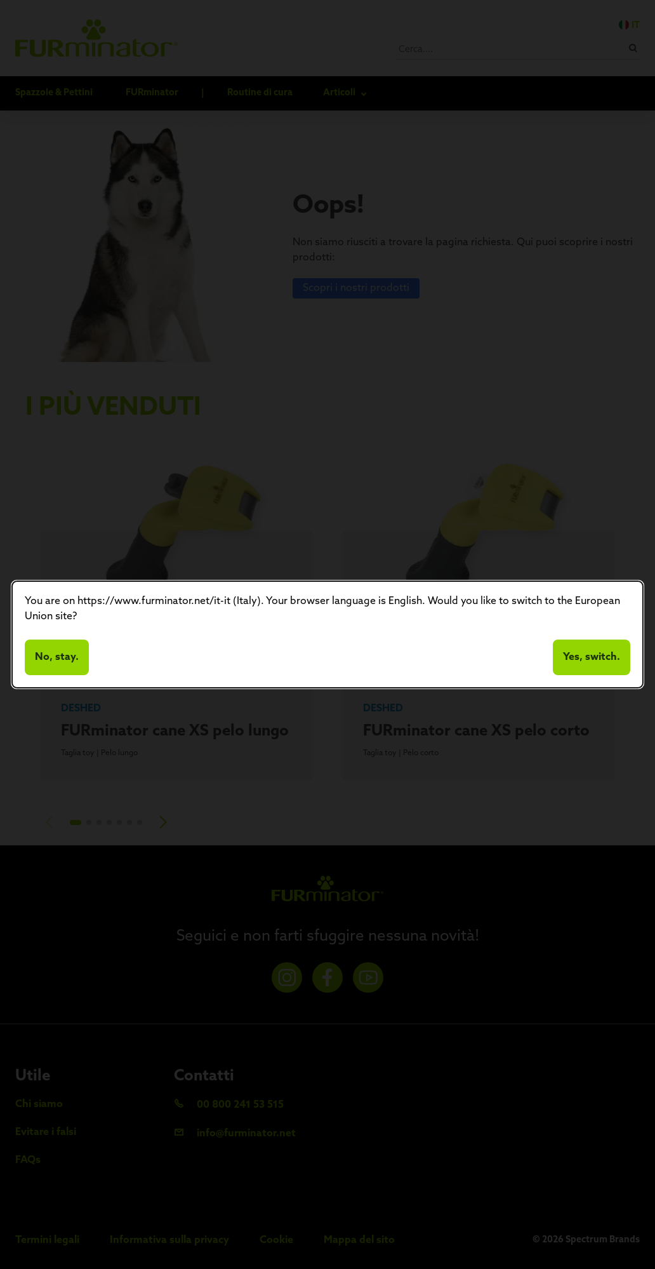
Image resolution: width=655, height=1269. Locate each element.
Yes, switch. (591, 657)
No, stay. (57, 657)
